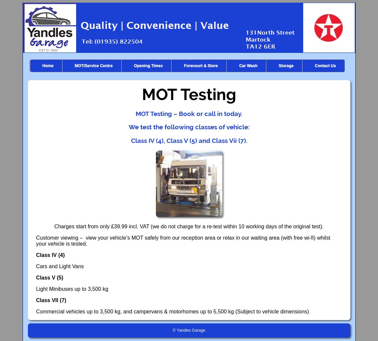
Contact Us (325, 65)
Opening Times (148, 65)
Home (48, 65)
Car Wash (248, 65)
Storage (286, 65)
